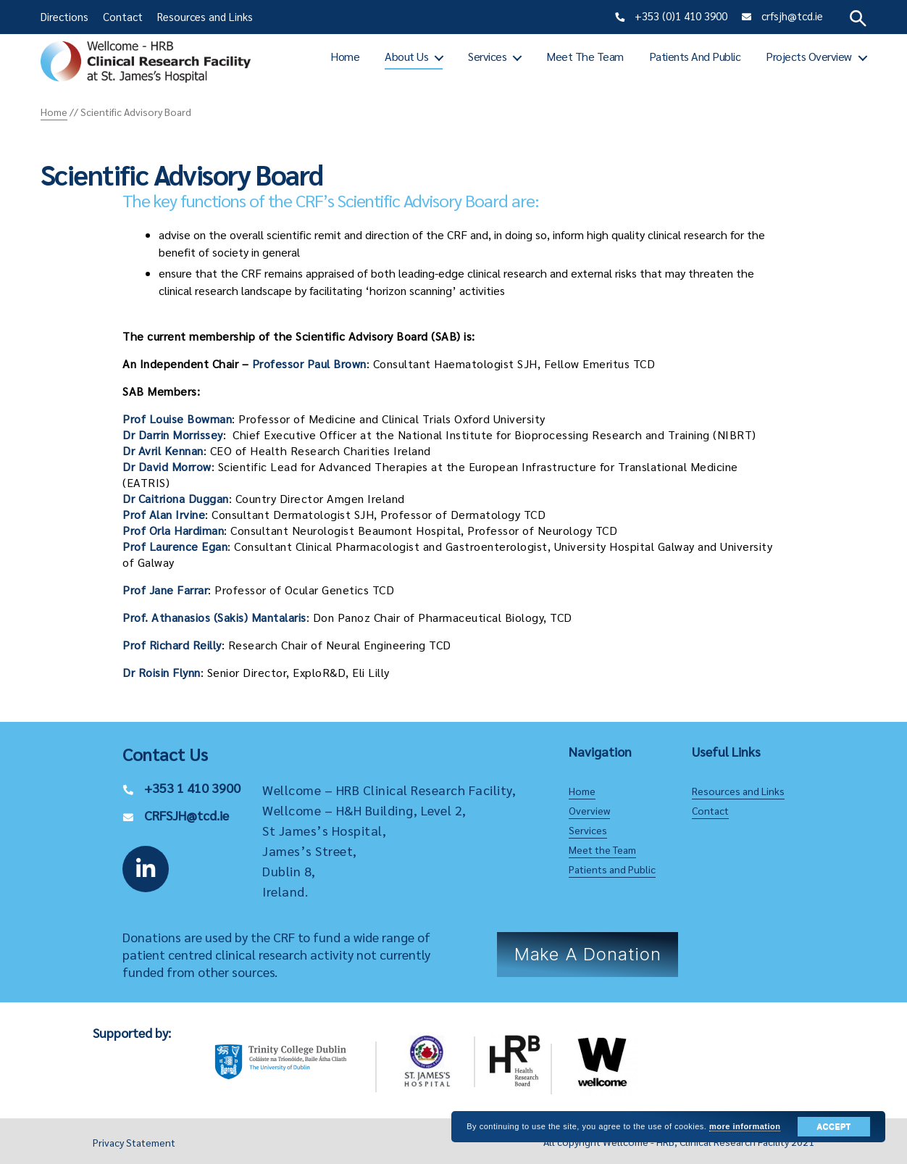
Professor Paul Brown (309, 363)
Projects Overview (809, 56)
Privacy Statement (134, 1142)
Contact (123, 16)
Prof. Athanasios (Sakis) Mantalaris (214, 617)
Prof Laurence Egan (174, 546)
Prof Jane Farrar (165, 589)
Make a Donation (587, 954)
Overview (589, 810)
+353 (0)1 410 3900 (681, 15)
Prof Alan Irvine (163, 514)
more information (744, 1126)
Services (487, 56)
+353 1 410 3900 (192, 787)
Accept (833, 1126)
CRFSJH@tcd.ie (186, 815)
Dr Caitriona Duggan (175, 498)
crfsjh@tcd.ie (792, 15)
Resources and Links (205, 16)
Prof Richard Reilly (172, 644)
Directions (64, 16)
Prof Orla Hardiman (173, 530)
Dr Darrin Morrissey (172, 434)
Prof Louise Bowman (177, 418)
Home (344, 56)
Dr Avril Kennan (163, 450)
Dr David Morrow (167, 466)
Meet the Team (585, 56)
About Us (406, 56)
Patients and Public (695, 56)
